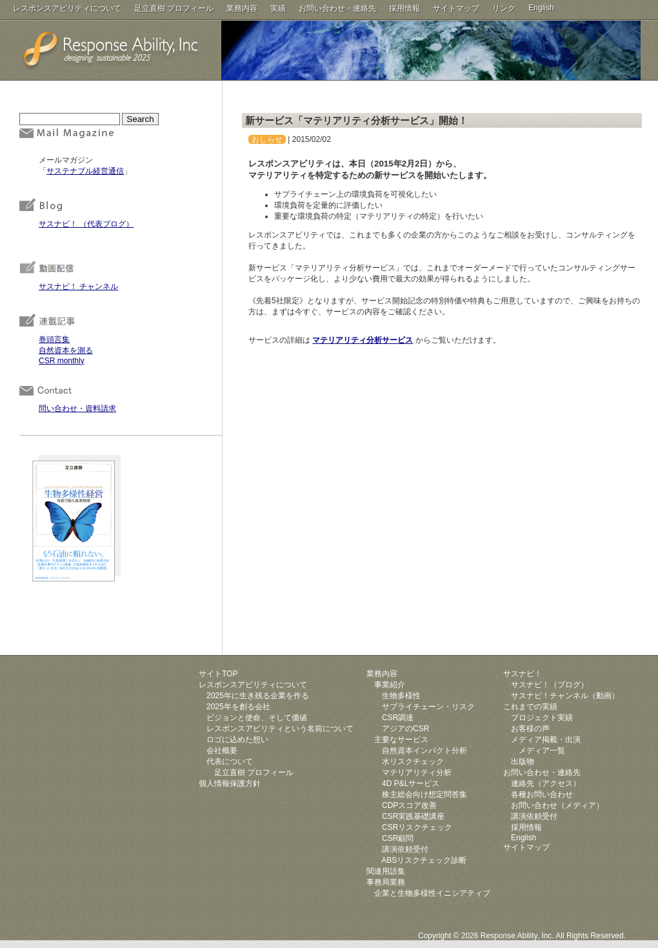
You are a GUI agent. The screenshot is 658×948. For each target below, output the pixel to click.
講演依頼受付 (405, 849)
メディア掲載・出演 (546, 739)
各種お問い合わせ (542, 794)
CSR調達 (398, 717)
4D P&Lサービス (410, 783)
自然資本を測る (66, 350)
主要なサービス (401, 739)
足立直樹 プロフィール (174, 8)
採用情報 (404, 8)
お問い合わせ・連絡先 (337, 8)
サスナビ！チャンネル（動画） (565, 695)
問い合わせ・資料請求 (77, 408)
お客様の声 (530, 728)
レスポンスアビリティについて (67, 8)
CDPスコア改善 (409, 805)
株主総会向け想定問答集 (424, 794)
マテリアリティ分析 (417, 772)
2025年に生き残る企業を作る (257, 695)
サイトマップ (456, 8)
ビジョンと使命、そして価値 (256, 717)
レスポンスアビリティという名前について (280, 728)
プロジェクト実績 (542, 717)
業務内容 (241, 8)
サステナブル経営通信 (85, 171)
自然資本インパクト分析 (424, 750)
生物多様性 (401, 695)
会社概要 (221, 750)
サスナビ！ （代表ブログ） (86, 223)
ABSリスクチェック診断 (423, 860)
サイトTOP (218, 673)
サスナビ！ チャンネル (78, 286)
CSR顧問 (398, 838)
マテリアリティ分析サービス (362, 340)
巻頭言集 (54, 339)
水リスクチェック (413, 761)
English (540, 7)
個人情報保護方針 (230, 783)
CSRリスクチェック (417, 827)
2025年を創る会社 (238, 706)
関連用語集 (385, 871)
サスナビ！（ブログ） (549, 684)
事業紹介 (389, 684)
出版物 (522, 761)
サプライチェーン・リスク (428, 706)
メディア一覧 (542, 750)
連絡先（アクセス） (546, 783)
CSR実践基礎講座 (413, 816)
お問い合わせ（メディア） (557, 805)
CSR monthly (62, 360)
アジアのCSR (405, 728)
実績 (278, 8)
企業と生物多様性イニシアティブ (432, 893)
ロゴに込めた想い (237, 739)
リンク (503, 8)
